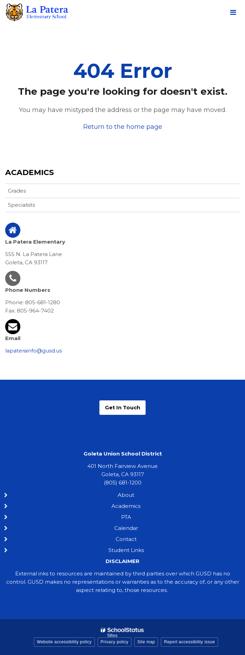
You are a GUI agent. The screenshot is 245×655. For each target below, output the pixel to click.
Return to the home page (122, 127)
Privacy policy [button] (114, 641)
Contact (126, 539)
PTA (126, 517)
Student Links (126, 550)
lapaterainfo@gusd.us (33, 350)
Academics (29, 172)
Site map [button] (146, 641)
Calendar (126, 528)
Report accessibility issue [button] (189, 641)
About (126, 495)
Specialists (21, 205)
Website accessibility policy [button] (64, 641)
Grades (17, 190)
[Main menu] (233, 12)
